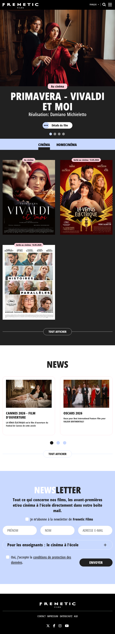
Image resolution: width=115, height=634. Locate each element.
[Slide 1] (50, 134)
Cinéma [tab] (44, 144)
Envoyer (96, 562)
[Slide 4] (63, 134)
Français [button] (93, 4)
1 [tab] (51, 443)
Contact (41, 616)
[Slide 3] (59, 134)
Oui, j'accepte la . (41, 560)
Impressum (52, 616)
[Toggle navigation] (110, 4)
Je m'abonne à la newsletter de (61, 519)
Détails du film (55, 125)
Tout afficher (57, 332)
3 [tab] (64, 443)
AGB (76, 616)
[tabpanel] (58, 245)
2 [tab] (57, 443)
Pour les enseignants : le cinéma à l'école (43, 544)
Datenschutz (66, 616)
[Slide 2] (55, 134)
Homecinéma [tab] (66, 144)
